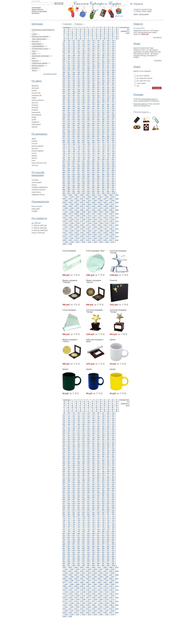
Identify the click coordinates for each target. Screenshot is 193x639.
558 (103, 118)
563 (73, 120)
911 (108, 178)
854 (98, 169)
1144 (66, 223)
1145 (72, 223)
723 (103, 146)
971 (78, 189)
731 (88, 148)
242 (63, 65)
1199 (111, 233)
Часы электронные (39, 39)
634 (98, 131)
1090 (83, 212)
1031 (72, 201)
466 (83, 103)
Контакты (35, 13)
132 (63, 46)
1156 (81, 225)
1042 (81, 203)
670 (113, 137)
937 (73, 184)
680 (108, 139)
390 (88, 90)
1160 (105, 225)
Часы (34, 51)
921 (103, 180)
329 (113, 78)
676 (88, 139)
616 (63, 129)
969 (68, 189)
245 (78, 65)
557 (98, 118)
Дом (33, 58)
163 (108, 50)
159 (88, 50)
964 (98, 188)
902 (63, 178)
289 (78, 73)
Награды (35, 61)
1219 (116, 236)
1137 (81, 221)
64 (92, 35)
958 (68, 188)
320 (68, 78)
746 (108, 150)
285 (113, 71)
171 (93, 52)
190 (78, 56)
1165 (77, 227)
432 (78, 97)
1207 (101, 235)
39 (104, 31)
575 (78, 122)
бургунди (35, 86)
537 (108, 114)
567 (93, 120)
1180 (111, 229)
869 (63, 172)
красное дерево (37, 146)
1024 (87, 199)
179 (78, 54)
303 (93, 74)
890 (113, 174)
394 (108, 90)
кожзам (34, 141)
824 (113, 163)
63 (88, 35)
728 (73, 148)
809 (93, 161)
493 (108, 107)
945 (113, 184)
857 (113, 169)
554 (83, 118)
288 (73, 73)
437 (103, 97)
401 (88, 91)
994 (83, 193)
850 (78, 169)
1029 (116, 199)
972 (83, 189)
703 (113, 142)
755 (98, 152)
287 (68, 73)
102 (78, 41)
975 (98, 189)
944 (108, 184)
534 (93, 114)
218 (108, 59)
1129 (89, 220)
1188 (101, 231)
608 (78, 127)
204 (93, 58)
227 (98, 61)
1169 (101, 227)
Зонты (34, 70)
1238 (116, 240)
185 (108, 54)
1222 (77, 238)
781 (63, 157)
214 (88, 59)
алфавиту (125, 31)
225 (88, 61)
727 (68, 148)
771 (68, 155)
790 (108, 157)
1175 (81, 229)
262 (108, 67)
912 (113, 178)
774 (83, 155)
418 (63, 95)
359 (98, 84)
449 (108, 99)
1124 (116, 218)
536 (103, 114)
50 (92, 33)
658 (108, 135)
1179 (105, 229)
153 (113, 48)
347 (93, 82)
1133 (112, 220)
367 (83, 86)
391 (93, 90)
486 (73, 107)
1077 (64, 210)
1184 (77, 231)
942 (98, 184)
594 (63, 125)
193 (93, 56)
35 (88, 31)
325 (93, 78)
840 (83, 167)
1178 (99, 229)
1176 (87, 229)
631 (83, 131)
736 (113, 148)
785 (83, 157)
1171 (112, 227)
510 (83, 110)
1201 (66, 235)
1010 (116, 195)
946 (63, 186)
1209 (112, 235)
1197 (99, 233)
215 (93, 59)
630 (78, 131)
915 (73, 180)
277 (73, 71)
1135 (70, 221)
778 (103, 155)
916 (78, 180)
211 (73, 59)
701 (103, 142)
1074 (101, 208)
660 (63, 137)
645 (98, 133)
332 (73, 80)
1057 (112, 204)
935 (63, 184)
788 (98, 157)
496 (68, 108)
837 (68, 167)
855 (103, 169)
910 (103, 178)
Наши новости (37, 9)
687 (88, 140)
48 (84, 33)
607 (73, 127)
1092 (95, 212)
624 (103, 129)
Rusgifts (34, 211)
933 (108, 182)
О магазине (36, 8)
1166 (83, 227)
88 (76, 39)
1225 (95, 238)
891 (63, 176)
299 (73, 74)
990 (63, 193)
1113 (107, 216)
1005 (87, 195)
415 (103, 93)
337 (98, 80)
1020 (64, 199)
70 (116, 35)
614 (108, 127)
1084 (105, 210)
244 (73, 65)
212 (78, 59)
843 (98, 167)
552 (73, 118)
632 (88, 131)
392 (98, 90)
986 (98, 191)
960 (78, 188)
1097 (70, 214)
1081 (87, 210)
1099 (81, 214)
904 (73, 178)
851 (83, 169)
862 (83, 171)
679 (103, 139)
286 (63, 73)
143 (63, 48)
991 (68, 193)
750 (73, 152)
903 (68, 178)
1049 (66, 204)
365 (73, 86)
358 (93, 84)
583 (63, 123)
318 (113, 76)
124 (78, 44)
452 (68, 101)
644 (93, 133)
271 (98, 69)
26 (108, 29)
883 (78, 174)
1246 (107, 242)
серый (34, 98)
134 (73, 46)
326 (98, 78)
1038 (112, 201)
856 (108, 169)
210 (68, 59)
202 (83, 58)
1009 (111, 195)
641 (78, 133)
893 (73, 176)
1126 (72, 220)
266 (73, 69)
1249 (70, 244)
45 (72, 33)
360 (103, 84)
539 (63, 116)
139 (98, 46)
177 (68, 54)
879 (113, 172)
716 (68, 146)
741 (83, 150)
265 (68, 69)
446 (93, 99)
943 (103, 184)
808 (88, 161)
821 (98, 163)
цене (127, 33)
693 (63, 142)
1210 (64, 236)
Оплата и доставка (39, 11)
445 (88, 99)
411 (83, 93)
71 (64, 37)
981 (73, 191)
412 (88, 93)
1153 (64, 225)
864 (93, 171)
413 (93, 93)
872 (78, 172)
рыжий (34, 90)
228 (103, 61)
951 (88, 186)
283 (103, 71)
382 (103, 88)
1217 (105, 236)
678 (98, 139)
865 (98, 171)
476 (78, 105)
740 (78, 150)
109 (113, 41)
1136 (76, 221)
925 (68, 182)
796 (83, 159)
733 (98, 148)
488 (83, 107)
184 (103, 54)
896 (88, 176)
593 (113, 123)
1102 (99, 214)
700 (98, 142)
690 (103, 140)
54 (108, 33)
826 (68, 165)
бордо (34, 117)
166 (68, 52)
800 (103, 159)
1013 (77, 197)
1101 (93, 214)
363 (63, 86)
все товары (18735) (50, 74)
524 (98, 112)
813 (113, 161)
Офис (34, 53)
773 (78, 155)
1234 (93, 240)
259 (93, 67)
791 (113, 157)
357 (88, 84)
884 (83, 174)
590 (98, 123)
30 (68, 31)
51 (96, 33)
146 (78, 48)
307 (113, 74)
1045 (99, 203)
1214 (87, 236)
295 (108, 73)
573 (68, 122)
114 (83, 42)
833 (103, 165)
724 (108, 146)
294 (103, 73)
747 (113, 150)
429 (63, 97)
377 (78, 88)
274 (113, 69)
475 (73, 105)
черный (34, 127)
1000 (113, 193)
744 (98, 150)
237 (93, 63)
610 (88, 127)
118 (103, 42)
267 (78, 69)
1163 (66, 227)
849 (73, 169)
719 (83, 146)
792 (63, 159)
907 (88, 178)
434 (88, 97)
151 (103, 48)
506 (63, 110)
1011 (66, 197)
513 (98, 110)
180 (83, 54)
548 (108, 116)
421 (78, 95)
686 (83, 140)
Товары (78, 24)
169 (83, 52)
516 (113, 110)
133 (68, 46)
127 (93, 44)
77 (88, 37)
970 (73, 189)
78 (92, 37)
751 (78, 152)
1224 (89, 238)
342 (68, 82)
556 (93, 118)
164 (113, 50)
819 (88, 163)
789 (103, 157)
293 (98, 73)
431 (73, 97)
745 (103, 150)
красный (35, 103)
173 (103, 52)
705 (68, 144)
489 (88, 107)
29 (64, 31)
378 (83, 88)
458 (98, 101)
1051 (77, 204)
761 (73, 154)
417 (113, 93)
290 (83, 73)
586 (78, 123)
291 (88, 73)
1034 (89, 201)
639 (68, 133)
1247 (112, 242)
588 (88, 123)
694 (68, 142)
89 (80, 39)
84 (116, 37)
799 (98, 159)
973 (88, 189)
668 (103, 137)
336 (93, 80)
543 (83, 116)
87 (72, 39)
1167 (89, 227)
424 (93, 95)
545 (93, 116)
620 (83, 129)
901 (113, 176)
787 (93, 157)
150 (98, 48)
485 (68, 107)
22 (92, 29)
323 (83, 78)
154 (63, 50)
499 (83, 108)
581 (108, 122)
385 (63, 90)
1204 (83, 235)
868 (113, 171)
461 (113, 101)
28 (116, 29)
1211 (70, 236)
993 (78, 193)
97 (112, 39)
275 (63, 71)
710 (93, 144)
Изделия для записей (40, 36)
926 (73, 182)
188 (68, 56)
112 (73, 42)
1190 (112, 231)
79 (96, 37)
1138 (87, 221)
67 (104, 35)
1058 (64, 206)
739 (73, 150)
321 (73, 78)
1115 (64, 218)
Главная (67, 24)
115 (88, 42)
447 (98, 99)
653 (83, 135)
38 (100, 31)
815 (68, 163)
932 (103, 182)
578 (93, 122)
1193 (76, 233)
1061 (81, 206)
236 (88, 63)
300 (78, 74)
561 (63, 120)
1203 (77, 235)
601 (98, 125)
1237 (111, 240)
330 (63, 80)
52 (100, 33)
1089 (77, 212)
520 (78, 112)
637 (113, 131)
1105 (116, 214)
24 (100, 29)
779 (108, 155)
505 (113, 108)
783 (73, 157)
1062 (87, 206)
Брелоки (35, 68)
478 (88, 105)
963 (93, 188)
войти (136, 14)
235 (83, 63)
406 (113, 91)
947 (68, 186)
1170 (107, 227)
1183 (72, 231)
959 (73, 188)
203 (88, 58)
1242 (83, 242)
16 (68, 29)
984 (88, 191)
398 (73, 91)
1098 (76, 214)
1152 (112, 223)
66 (100, 35)
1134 (64, 221)
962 (88, 188)
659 (113, 135)
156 (73, 50)
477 (83, 105)
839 (78, 167)
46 (76, 33)
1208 (107, 235)
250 (103, 65)
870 (68, 172)
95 (104, 39)
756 (103, 152)
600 (93, 125)
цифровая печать (38, 195)
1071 (83, 208)
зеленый (35, 105)
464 (73, 103)
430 (68, 97)
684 (73, 140)
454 (78, 101)
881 (68, 174)
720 (88, 146)
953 (98, 186)
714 (113, 144)
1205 (89, 235)
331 (68, 80)
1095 (112, 212)
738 (68, 150)
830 (88, 165)
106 (98, 41)
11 (104, 27)
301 (83, 74)
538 (113, 114)
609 (83, 127)
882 (73, 174)
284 (108, 71)
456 (88, 101)
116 (93, 42)
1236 (105, 240)
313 (88, 76)
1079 (76, 210)
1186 (89, 231)
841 (88, 167)
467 (88, 103)
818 (83, 163)
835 (113, 165)
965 (103, 188)
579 (98, 122)
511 (88, 110)
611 (93, 127)
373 (113, 86)
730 (83, 148)
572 (63, 122)
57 (64, 35)
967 (113, 188)
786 (88, 157)
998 (103, 193)
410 (78, 93)
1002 (70, 195)
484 (63, 107)
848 (68, 169)
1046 (105, 203)
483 (113, 105)
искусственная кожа (39, 163)
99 (64, 41)
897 (93, 176)
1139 (93, 221)
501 (93, 108)
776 (93, 155)
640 (73, 133)
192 (88, 56)
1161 (111, 225)
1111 (95, 216)
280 (88, 71)
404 (103, 91)
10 (100, 27)
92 (92, 39)
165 (63, 52)
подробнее (158, 60)
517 (63, 112)
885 (88, 174)
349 (103, 82)
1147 (83, 223)
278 (78, 71)
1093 (101, 212)
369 (93, 86)
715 (63, 146)
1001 (64, 195)
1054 (95, 204)
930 (93, 182)
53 (104, 33)
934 (113, 182)
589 (93, 123)
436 (98, 97)
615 (113, 127)
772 (73, 155)
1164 (72, 227)
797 (88, 159)
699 (93, 142)
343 (73, 82)
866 (103, 171)
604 (113, 125)
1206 (95, 235)
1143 (116, 221)
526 (108, 112)
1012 (72, 197)
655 (93, 135)
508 (73, 110)
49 (88, 33)
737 (63, 150)
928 (83, 182)
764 (88, 154)
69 (112, 35)
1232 (81, 240)
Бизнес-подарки (38, 65)
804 (68, 161)
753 (88, 152)
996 (93, 193)
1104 (111, 214)
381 (98, 88)
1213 (81, 236)
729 (78, 148)
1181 (116, 229)
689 (98, 140)
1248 (64, 244)
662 (73, 137)
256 (78, 67)
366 (78, 86)
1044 (93, 203)
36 (92, 31)
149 (93, 48)
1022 (76, 199)
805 (73, 161)
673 (73, 139)
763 (83, 154)
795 (78, 159)
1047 (111, 203)
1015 (89, 197)
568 (98, 120)
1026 (99, 199)
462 (63, 103)
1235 (99, 240)
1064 (99, 206)
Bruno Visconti (37, 206)
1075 (107, 208)
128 (98, 44)
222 (73, 61)
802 (113, 159)
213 (83, 59)
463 (68, 103)
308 (63, 76)
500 (88, 108)
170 (88, 52)
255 (73, 67)
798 (93, 159)
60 (76, 35)
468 (93, 103)
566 (88, 120)
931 (98, 182)
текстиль (35, 165)
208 (113, 58)
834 (108, 165)
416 (108, 93)
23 (96, 29)
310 (73, 76)
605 (63, 127)
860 (73, 171)
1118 (81, 218)
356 (83, 84)
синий (34, 120)
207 (108, 58)
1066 (111, 206)
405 (108, 91)
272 (103, 69)
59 (72, 35)
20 (84, 29)
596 (73, 125)
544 (88, 116)
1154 (70, 225)
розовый (35, 110)
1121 (99, 218)
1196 (93, 233)
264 (63, 69)
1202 (72, 235)
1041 (76, 203)
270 (93, 69)
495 (63, 108)
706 (73, 144)
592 (108, 123)
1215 (93, 236)
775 (88, 155)
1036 (101, 201)
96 (108, 39)
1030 (66, 201)
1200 (116, 233)
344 (78, 82)
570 (108, 120)
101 (73, 41)
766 (98, 154)
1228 (112, 238)
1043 (87, 203)
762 (78, 154)
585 (73, 123)
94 (100, 39)
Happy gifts (36, 209)
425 (98, 95)
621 (88, 129)
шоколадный (36, 115)
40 (108, 31)
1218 (111, 236)
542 (78, 116)
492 (103, 107)
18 (76, 29)
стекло (34, 153)
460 (108, 101)
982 (78, 191)
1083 (99, 210)
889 (108, 174)
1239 (66, 242)
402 (93, 91)
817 (78, 163)
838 (73, 167)
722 (98, 146)
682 (63, 140)
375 (68, 88)
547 (103, 116)
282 (98, 71)
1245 (101, 242)
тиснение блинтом (38, 190)
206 (103, 58)
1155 (76, 225)
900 (108, 176)
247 (88, 65)
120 (113, 42)
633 (93, 131)
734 (103, 148)
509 (78, 110)
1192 (70, 233)
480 (98, 105)
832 (98, 165)
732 (93, 148)
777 (98, 155)
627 (63, 131)
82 (108, 37)
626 (113, 129)
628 (68, 131)
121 (63, 44)
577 (88, 122)
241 (113, 63)
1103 (105, 214)
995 (88, 193)
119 (108, 42)
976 (103, 189)
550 (63, 118)
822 (103, 163)
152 (108, 48)
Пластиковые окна (148, 99)
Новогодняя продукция (40, 56)
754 (93, 152)
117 (98, 42)
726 (63, 148)
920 (98, 180)
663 (78, 137)
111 (68, 42)
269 (88, 69)
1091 (89, 212)
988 (108, 191)
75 (80, 37)
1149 (95, 223)
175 (113, 52)
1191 (64, 233)
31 (72, 31)
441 (68, 99)
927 (78, 182)
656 (98, 135)
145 (73, 48)
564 (78, 120)
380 (93, 88)
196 (108, 56)
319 (63, 78)
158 (83, 50)
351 (113, 82)
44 (68, 33)
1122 (105, 218)
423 (88, 95)
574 (73, 122)
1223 (83, 238)
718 (78, 146)
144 (68, 48)
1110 (89, 216)
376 (73, 88)
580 (103, 122)
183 (98, 54)
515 (108, 110)
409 (73, 93)
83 (112, 37)
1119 (87, 218)
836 (63, 167)
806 (78, 161)
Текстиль (35, 41)
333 (78, 80)
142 (113, 46)
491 (98, 107)
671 (63, 139)
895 (83, 176)
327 (103, 78)
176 (63, 54)
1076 (112, 208)
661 (68, 137)
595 (68, 125)
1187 (95, 231)
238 (98, 63)
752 (83, 152)
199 (68, 58)
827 (73, 165)
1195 (87, 233)
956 (113, 186)
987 (103, 191)
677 (93, 139)
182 (93, 54)
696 (78, 142)
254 (68, 67)
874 (88, 172)
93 (96, 39)
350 (108, 82)
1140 (99, 221)
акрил (34, 139)
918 (88, 180)
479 (93, 105)
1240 (72, 242)
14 (116, 27)
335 (88, 80)
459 (103, 101)
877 (103, 172)
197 (113, 56)
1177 (93, 229)
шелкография (37, 182)
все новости (157, 37)
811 (103, 161)
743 (93, 150)
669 (108, 137)
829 (83, 165)
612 (98, 127)
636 (108, 131)
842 (93, 167)
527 (113, 112)
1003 (76, 195)
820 (93, 163)
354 (73, 84)
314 (93, 76)
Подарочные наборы (39, 63)
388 (78, 90)
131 (113, 44)
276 (68, 71)
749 (68, 152)
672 (68, 139)
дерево (34, 156)
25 (104, 29)
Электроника (37, 44)
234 (78, 63)
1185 (83, 231)
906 (83, 178)
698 (88, 142)
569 (103, 120)
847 (63, 169)
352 (63, 84)
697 (83, 142)
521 (83, 112)
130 (108, 44)
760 (68, 154)
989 (113, 191)
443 (78, 99)
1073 (95, 208)
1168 (95, 227)
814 (63, 163)
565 (83, 120)
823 (108, 163)
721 (93, 146)
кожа (33, 160)
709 (88, 144)
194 (98, 56)
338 (103, 80)
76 (84, 37)
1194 (81, 233)
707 (78, 144)
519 (73, 112)
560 (113, 118)
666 (93, 137)
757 (108, 152)
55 (112, 33)
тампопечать (36, 192)
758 (113, 152)
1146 (77, 223)
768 (108, 154)
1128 (83, 220)
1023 (81, 199)
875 (93, 172)
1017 (101, 197)
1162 (116, 225)
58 (68, 35)
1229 (64, 240)
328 (108, 78)
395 (113, 90)
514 (103, 110)
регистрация (144, 14)
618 (73, 129)
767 (103, 154)
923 (113, 180)
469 (98, 103)
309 (68, 76)
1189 (107, 231)
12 (108, 27)
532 (83, 114)
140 (103, 46)
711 (98, 144)
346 (88, 82)
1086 (116, 210)
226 (93, 61)
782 (68, 157)
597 (78, 125)
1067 (116, 206)
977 (108, 189)
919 (93, 180)
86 (68, 39)
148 (88, 48)
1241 (77, 242)
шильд (34, 185)
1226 (101, 238)
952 (93, 186)
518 (68, 112)
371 (103, 86)
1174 (76, 229)
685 (78, 140)
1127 (77, 220)
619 (78, 129)
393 (103, 90)
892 (68, 176)
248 (93, 65)
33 (80, 31)
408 (68, 93)
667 (98, 137)
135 (78, 46)
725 (113, 146)
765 (93, 154)
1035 (95, 201)
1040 (70, 203)
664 (83, 137)
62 (84, 35)
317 (108, 76)
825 (63, 165)
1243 (89, 242)
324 (88, 78)
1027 (105, 199)
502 (98, 108)
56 (116, 33)
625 (108, 129)
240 (108, 63)
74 (76, 37)
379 (88, 88)
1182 (66, 231)
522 (88, 112)
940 (88, 184)
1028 (111, 199)
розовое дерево (37, 151)
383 (108, 88)
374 (63, 88)
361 (108, 84)
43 (64, 33)
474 (68, 105)
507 (68, 110)
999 (108, 193)
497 (73, 108)
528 (63, 114)
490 (93, 107)
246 (83, 65)
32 (76, 31)
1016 (95, 197)
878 (108, 172)
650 (68, 135)
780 (113, 155)
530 (73, 114)
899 (103, 176)
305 (103, 74)
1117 (76, 218)
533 (88, 114)
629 (73, 131)
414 (98, 93)
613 (103, 127)
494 (113, 107)
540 (68, 116)
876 (98, 172)
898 (98, 176)
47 (80, 33)
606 (68, 127)
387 (73, 90)
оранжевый (36, 112)
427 (108, 95)
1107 (72, 216)
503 (103, 108)
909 (98, 178)
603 (108, 125)
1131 (101, 220)
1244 (95, 242)
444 (83, 99)
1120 (93, 218)
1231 (76, 240)
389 (83, 90)
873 (83, 172)
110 (63, 42)
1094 (107, 212)
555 (88, 118)
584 (68, 123)
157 (78, 50)
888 (103, 174)
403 (98, 91)
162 (103, 50)
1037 (107, 201)
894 (78, 176)
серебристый (36, 95)
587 (83, 123)
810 (98, 161)
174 (108, 52)
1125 (66, 220)
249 (98, 65)
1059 (70, 206)
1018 (107, 197)
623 (98, 129)
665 (88, 137)
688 (93, 140)
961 (83, 188)
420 (73, 95)
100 (68, 41)
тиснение (35, 180)
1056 (107, 204)
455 (83, 101)
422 (83, 95)
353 (68, 84)
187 (63, 56)
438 (108, 97)
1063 (93, 206)
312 (83, 76)
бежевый (35, 107)
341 (63, 82)
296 (113, 73)
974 (93, 189)
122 (68, 44)
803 (63, 161)
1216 (99, 236)
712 (103, 144)
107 (103, 41)
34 (84, 31)
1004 (81, 195)
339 (108, 80)
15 (64, 29)
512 (93, 110)
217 (103, 59)
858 (63, 171)
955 (108, 186)
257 (83, 67)
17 (72, 29)
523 (93, 112)
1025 (93, 199)
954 (103, 186)
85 (64, 39)
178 (73, 54)
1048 (116, 203)
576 (83, 122)
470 (103, 103)
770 (63, 155)
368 (88, 86)
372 (108, 86)
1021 (70, 199)
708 (83, 144)
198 (63, 58)
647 (108, 133)
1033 (83, 201)
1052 (83, 204)
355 (78, 84)
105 (93, 41)
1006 (93, 195)
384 (113, 88)
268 (83, 69)
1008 (105, 195)
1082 (93, 210)
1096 (64, 214)
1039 (64, 203)
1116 (70, 218)
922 (108, 180)
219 (113, 59)
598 (83, 125)
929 (88, 182)
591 (103, 123)
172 (98, 52)
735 (108, 148)
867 (108, 171)
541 (73, 116)
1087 (66, 212)
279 (83, 71)
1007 (99, 195)
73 (72, 37)
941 (93, 184)
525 (103, 112)
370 (98, 86)
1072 (89, 208)
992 (73, 193)
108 (108, 41)
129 (103, 44)
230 (113, 61)
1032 (77, 201)
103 (83, 41)
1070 (77, 208)
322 (78, 78)
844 (103, 167)
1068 (66, 208)
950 (83, 186)
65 (96, 35)
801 (108, 159)
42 (116, 31)
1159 (99, 225)
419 (68, 95)
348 (98, 82)
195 (103, 56)
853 (93, 169)
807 (83, 161)
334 (83, 80)
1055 (101, 204)
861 (78, 171)
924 (63, 182)
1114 (112, 216)
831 (93, 165)
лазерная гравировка (39, 187)
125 (83, 44)
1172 (64, 229)
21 (88, 29)
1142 (111, 221)
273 (108, 69)
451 (63, 101)
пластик (35, 144)
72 (68, 37)
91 (88, 39)
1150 (101, 223)
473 (63, 105)
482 (108, 105)
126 (88, 44)
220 (63, 61)
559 (108, 118)
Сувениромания (38, 46)
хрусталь (35, 148)
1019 (112, 197)
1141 (105, 221)
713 (108, 144)
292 (93, 73)
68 (108, 35)
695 (73, 142)
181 (88, 54)
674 (78, 139)
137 (88, 46)
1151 (107, 223)
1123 (111, 218)
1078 (70, 210)
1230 (70, 240)
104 (88, 41)
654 (88, 135)
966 (108, 188)
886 (93, 174)
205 (98, 58)
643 (88, 133)
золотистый (36, 93)
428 (113, 95)
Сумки (34, 34)
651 (73, 135)
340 (113, 80)
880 (63, 174)
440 (63, 99)
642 (83, 133)
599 (88, 125)
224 (83, 61)
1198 (105, 233)
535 (98, 114)
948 (73, 186)
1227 (107, 238)
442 (73, 99)
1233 (87, 240)
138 (93, 46)
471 (108, 103)
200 (73, 58)
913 (63, 180)
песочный (35, 88)
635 (103, 131)
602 (103, 125)
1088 (72, 212)
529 (68, 114)
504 (108, 108)
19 (80, 29)
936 (68, 184)
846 (113, 167)
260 (98, 67)
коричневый (36, 124)
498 (78, 108)
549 (113, 116)
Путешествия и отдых (40, 49)
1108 (77, 216)
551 (68, 118)
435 (93, 97)
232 (68, 63)
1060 (76, 206)
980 (68, 191)
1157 (87, 225)
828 (78, 165)
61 (80, 35)
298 (68, 74)
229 (108, 61)
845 (108, 167)
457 (93, 101)
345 (83, 82)
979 (63, 191)
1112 (101, 216)
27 (112, 29)
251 (108, 65)
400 (83, 91)
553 (78, 118)
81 (104, 37)
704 (63, 144)
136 (83, 46)
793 (68, 159)
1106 (66, 216)
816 (73, 163)
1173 (70, 229)
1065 (105, 206)
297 (63, 74)
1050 (72, 204)
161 (98, 50)
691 (108, 140)
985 (93, 191)
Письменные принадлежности (43, 30)
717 (73, 146)
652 (78, 135)
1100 (87, 214)
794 (73, 159)
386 (68, 90)
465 (78, 103)
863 (88, 171)
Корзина (138, 4)
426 (103, 95)
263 (113, 67)
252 (113, 65)
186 (113, 54)
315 (98, 76)
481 (103, 105)
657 (103, 135)
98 (116, 39)
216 (98, 59)
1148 (89, 223)
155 (68, 50)
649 (63, 135)
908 (93, 178)
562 (68, 120)
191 (83, 56)
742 (88, 150)
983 (83, 191)
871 (73, 172)
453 (73, 101)
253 (63, 67)
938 (78, 184)
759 (63, 154)
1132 (107, 220)
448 (103, 99)
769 (113, 154)
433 (83, 97)
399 (78, 91)
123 (73, 44)
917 (83, 180)
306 (108, 74)
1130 (95, 220)
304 (98, 74)
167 (73, 52)
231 (63, 63)
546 (98, 116)
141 (108, 46)
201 (78, 58)
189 (73, 56)
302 (88, 74)
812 (108, 161)
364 (68, 86)
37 (96, 31)
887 (98, 174)
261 (103, 67)
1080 (81, 210)
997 (98, 193)
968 (63, 189)
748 (63, 152)
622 (93, 129)
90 (84, 39)
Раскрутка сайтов (139, 104)
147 (83, 48)
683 (68, 140)
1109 (83, 216)
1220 (66, 238)
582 (113, 122)
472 (113, 103)
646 (103, 133)
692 (113, 140)
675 (83, 139)
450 (113, 99)
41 (112, 31)
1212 (76, 236)
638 (63, 133)
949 (78, 186)
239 (103, 63)
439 (113, 97)
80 (100, 37)
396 (63, 91)
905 (78, 178)
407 (63, 93)
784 (78, 157)
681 (113, 139)
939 (83, 184)
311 (78, 76)
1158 (93, 225)
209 (63, 59)
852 (88, 169)
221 (68, 61)
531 (78, 114)
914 (68, 180)
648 (113, 133)
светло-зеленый (38, 100)
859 (68, 171)
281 (93, 71)
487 (78, 107)
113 (78, 42)
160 (93, 50)
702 (108, 142)
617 (68, 129)
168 (78, 52)
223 (78, 61)
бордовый (35, 122)
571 (113, 120)
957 (63, 188)
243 (68, 65)
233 (73, 63)
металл (34, 158)
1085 (111, 210)
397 (68, 91)
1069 (72, 208)
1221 (72, 238)
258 (88, 67)
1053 (89, 204)
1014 (83, 197)
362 (113, 84)
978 (113, 189)
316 (103, 76)
